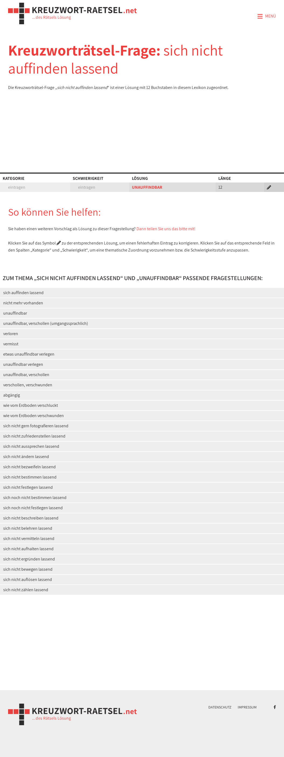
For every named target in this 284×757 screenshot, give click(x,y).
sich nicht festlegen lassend (28, 487)
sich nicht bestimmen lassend (30, 477)
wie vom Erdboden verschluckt (30, 405)
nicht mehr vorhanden (23, 303)
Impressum (247, 707)
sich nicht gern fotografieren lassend (35, 426)
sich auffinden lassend (23, 292)
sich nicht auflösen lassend (27, 579)
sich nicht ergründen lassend (29, 559)
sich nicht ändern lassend (26, 456)
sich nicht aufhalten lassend (28, 549)
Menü (266, 16)
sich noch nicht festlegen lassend (33, 508)
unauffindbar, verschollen (26, 374)
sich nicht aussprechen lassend (31, 446)
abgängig (11, 395)
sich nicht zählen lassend (25, 590)
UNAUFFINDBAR (147, 187)
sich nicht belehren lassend (27, 528)
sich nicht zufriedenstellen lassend (34, 436)
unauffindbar (15, 313)
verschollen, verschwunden (27, 385)
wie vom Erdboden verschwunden (33, 415)
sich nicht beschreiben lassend (30, 518)
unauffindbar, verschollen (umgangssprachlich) (45, 323)
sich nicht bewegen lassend (27, 569)
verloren (10, 333)
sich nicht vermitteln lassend (28, 538)
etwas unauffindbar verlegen (28, 354)
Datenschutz (220, 707)
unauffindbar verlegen (23, 364)
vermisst (10, 344)
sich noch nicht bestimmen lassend (34, 497)
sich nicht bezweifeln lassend (29, 467)
